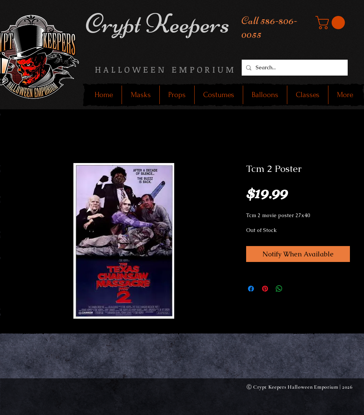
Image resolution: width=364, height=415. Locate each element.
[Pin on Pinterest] (265, 288)
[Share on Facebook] (250, 288)
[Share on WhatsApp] (279, 288)
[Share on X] (293, 288)
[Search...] (294, 68)
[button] (331, 22)
